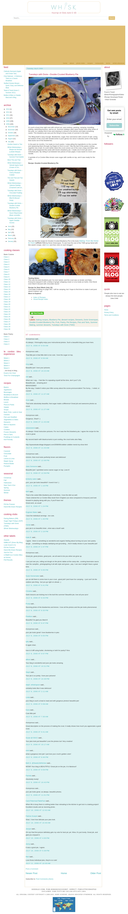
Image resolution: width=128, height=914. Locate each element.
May (9, 229)
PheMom (29, 616)
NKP (27, 491)
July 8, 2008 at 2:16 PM (37, 531)
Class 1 (6, 257)
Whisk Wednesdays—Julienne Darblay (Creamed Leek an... (15, 185)
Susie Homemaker (33, 576)
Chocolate (7, 454)
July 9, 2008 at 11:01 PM (37, 795)
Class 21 (7, 307)
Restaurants (99, 63)
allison (28, 659)
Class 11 (7, 282)
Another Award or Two (15, 144)
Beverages (8, 392)
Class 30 (7, 329)
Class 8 (6, 274)
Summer (7, 490)
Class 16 (7, 294)
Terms (108, 63)
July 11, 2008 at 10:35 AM (38, 863)
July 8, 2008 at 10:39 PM (37, 679)
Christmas (7, 478)
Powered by (114, 134)
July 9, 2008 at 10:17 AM (37, 744)
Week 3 (6, 363)
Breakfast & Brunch (11, 395)
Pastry (62, 322)
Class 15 (7, 292)
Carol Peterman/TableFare (35, 801)
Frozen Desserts (10, 432)
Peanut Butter (9, 463)
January (11, 241)
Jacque (28, 829)
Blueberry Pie (54, 320)
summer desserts (43, 325)
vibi (27, 377)
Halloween (8, 483)
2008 (8, 124)
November (11, 130)
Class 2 (6, 259)
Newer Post (31, 873)
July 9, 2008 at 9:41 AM (37, 732)
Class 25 (7, 317)
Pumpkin (7, 466)
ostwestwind (30, 428)
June (10, 226)
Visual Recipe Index (40, 299)
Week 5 (6, 368)
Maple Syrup (8, 461)
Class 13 (7, 287)
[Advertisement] (64, 43)
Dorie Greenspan (91, 320)
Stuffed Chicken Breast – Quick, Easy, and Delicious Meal (13, 85)
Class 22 (7, 309)
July (9, 142)
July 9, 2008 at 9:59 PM (37, 770)
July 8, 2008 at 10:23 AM (37, 371)
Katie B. (29, 537)
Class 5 (6, 267)
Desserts (7, 422)
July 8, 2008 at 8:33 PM (37, 598)
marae (28, 525)
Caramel (7, 451)
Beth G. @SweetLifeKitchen (36, 763)
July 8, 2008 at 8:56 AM (37, 358)
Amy (27, 364)
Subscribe (114, 125)
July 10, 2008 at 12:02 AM (38, 810)
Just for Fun (8, 552)
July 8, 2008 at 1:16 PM (37, 486)
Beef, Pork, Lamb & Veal (13, 412)
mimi (27, 750)
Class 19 (7, 302)
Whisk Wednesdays (11, 528)
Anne (28, 400)
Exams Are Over (10, 373)
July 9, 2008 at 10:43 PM (37, 782)
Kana (28, 710)
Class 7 (6, 272)
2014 (8, 109)
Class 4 (6, 264)
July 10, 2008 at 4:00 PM (37, 838)
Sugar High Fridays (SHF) (13, 521)
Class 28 (7, 324)
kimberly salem (31, 479)
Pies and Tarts (83, 322)
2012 (8, 112)
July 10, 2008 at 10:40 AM (38, 823)
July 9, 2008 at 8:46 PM (37, 757)
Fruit (5, 456)
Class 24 (7, 314)
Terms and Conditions (111, 315)
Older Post (95, 873)
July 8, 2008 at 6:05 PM (37, 570)
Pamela (28, 776)
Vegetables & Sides (11, 420)
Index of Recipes (39, 297)
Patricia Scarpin (31, 816)
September (12, 136)
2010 (8, 118)
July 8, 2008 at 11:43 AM (37, 422)
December (11, 127)
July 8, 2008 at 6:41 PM (37, 585)
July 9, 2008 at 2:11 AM (37, 691)
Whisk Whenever (118, 63)
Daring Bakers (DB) (11, 518)
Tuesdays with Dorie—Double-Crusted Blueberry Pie (15, 205)
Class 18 (7, 299)
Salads (6, 407)
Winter (6, 493)
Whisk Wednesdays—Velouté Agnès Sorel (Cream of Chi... (15, 165)
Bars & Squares (9, 425)
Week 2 (6, 361)
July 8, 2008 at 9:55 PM (37, 636)
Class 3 (6, 262)
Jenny (28, 844)
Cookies (7, 429)
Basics (6, 387)
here (47, 245)
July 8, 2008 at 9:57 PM (37, 654)
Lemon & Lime (9, 458)
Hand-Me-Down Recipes (13, 507)
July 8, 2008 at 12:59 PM (37, 473)
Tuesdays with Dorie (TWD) (63, 325)
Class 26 (7, 319)
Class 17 (7, 297)
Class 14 (7, 289)
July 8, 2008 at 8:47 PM (37, 623)
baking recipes (42, 320)
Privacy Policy (109, 312)
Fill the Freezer (9, 504)
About (72, 63)
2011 (8, 115)
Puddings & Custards (11, 437)
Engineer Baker (31, 512)
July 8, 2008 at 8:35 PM (37, 610)
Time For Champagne (12, 375)
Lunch (6, 402)
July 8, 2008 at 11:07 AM (37, 394)
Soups (6, 410)
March (10, 235)
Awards (6, 540)
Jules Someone (31, 466)
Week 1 (6, 358)
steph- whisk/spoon (33, 685)
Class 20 (7, 304)
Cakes (6, 427)
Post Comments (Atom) (44, 879)
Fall (5, 480)
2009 (8, 121)
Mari (27, 857)
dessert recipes (68, 320)
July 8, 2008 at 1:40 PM (37, 519)
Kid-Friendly (8, 439)
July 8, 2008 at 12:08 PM (37, 460)
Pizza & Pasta (9, 405)
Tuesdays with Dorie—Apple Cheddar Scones (15, 220)
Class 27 (7, 322)
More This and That (14, 160)
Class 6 (6, 269)
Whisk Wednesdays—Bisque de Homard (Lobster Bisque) (15, 149)
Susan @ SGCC (32, 738)
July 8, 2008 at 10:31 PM (37, 666)
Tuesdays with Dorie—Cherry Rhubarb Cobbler (15, 173)
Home (65, 63)
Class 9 (6, 277)
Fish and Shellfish (10, 417)
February (11, 238)
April (9, 232)
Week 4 (6, 365)
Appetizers (8, 390)
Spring (6, 488)
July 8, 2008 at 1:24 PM (37, 506)
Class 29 (7, 327)
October (11, 133)
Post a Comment (32, 869)
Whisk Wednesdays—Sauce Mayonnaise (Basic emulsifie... (15, 213)
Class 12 (7, 284)
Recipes (90, 63)
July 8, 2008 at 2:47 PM (37, 547)
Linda (28, 697)
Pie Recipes (71, 322)
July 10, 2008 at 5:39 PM (37, 851)
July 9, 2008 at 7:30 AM (37, 717)
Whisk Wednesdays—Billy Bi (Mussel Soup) (15, 198)
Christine (29, 591)
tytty (27, 641)
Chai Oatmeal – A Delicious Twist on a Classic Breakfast (13, 78)
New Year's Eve (9, 485)
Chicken (7, 415)
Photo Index (80, 63)
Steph (28, 672)
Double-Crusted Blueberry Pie (42, 322)
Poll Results (8, 560)
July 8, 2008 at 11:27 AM (37, 409)
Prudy (28, 604)
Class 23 (7, 312)
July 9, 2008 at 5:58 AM (37, 704)
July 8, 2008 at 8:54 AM (37, 346)
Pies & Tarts (8, 434)
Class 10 (7, 279)
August (10, 139)
